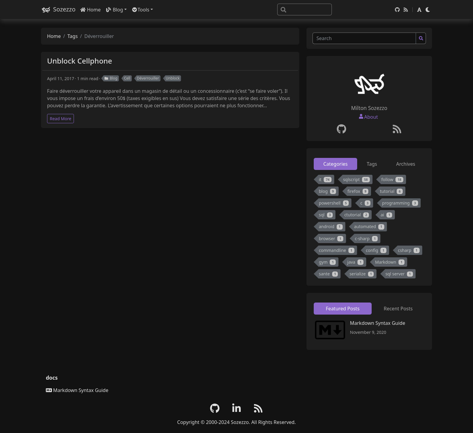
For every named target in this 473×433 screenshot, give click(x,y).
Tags (72, 36)
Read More (60, 118)
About (371, 117)
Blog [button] (114, 9)
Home (90, 9)
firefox (358, 191)
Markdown (390, 262)
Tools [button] (140, 9)
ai (386, 215)
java (355, 262)
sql (326, 215)
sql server (399, 274)
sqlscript (356, 179)
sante (328, 274)
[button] (419, 10)
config (376, 250)
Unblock (172, 78)
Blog (111, 78)
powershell (334, 203)
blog (327, 191)
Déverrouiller (148, 78)
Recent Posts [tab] (398, 308)
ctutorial (356, 215)
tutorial (391, 191)
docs (52, 377)
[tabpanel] (369, 228)
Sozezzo (58, 9)
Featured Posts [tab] (343, 308)
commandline (336, 250)
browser (331, 238)
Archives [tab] (405, 164)
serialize (362, 274)
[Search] (304, 9)
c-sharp (366, 238)
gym (327, 262)
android (331, 226)
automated (369, 226)
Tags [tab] (372, 164)
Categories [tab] (335, 164)
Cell (127, 78)
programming (400, 203)
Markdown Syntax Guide (377, 323)
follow (392, 179)
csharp (409, 250)
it (325, 179)
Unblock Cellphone (79, 61)
